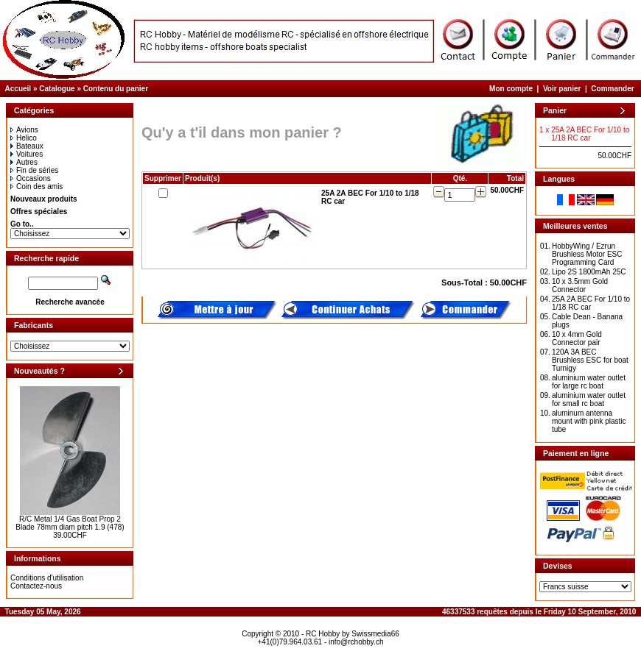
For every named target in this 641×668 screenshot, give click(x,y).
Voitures (26, 154)
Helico (23, 138)
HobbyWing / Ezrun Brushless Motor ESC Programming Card (587, 254)
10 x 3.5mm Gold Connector (580, 285)
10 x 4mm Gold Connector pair (577, 338)
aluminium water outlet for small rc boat (589, 399)
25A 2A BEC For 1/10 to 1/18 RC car (591, 303)
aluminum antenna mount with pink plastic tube (589, 421)
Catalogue (56, 89)
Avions (24, 130)
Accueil (18, 89)
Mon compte (511, 89)
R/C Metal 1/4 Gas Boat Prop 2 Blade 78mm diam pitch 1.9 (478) (69, 523)
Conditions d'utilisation (46, 578)
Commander (612, 89)
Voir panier (562, 89)
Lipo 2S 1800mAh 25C (589, 272)
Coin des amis (36, 186)
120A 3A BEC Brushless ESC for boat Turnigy (590, 360)
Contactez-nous (36, 586)
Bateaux (26, 146)
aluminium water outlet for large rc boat (589, 382)
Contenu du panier (115, 89)
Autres (24, 162)
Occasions (30, 178)
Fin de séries (34, 170)
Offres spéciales (38, 211)
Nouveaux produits (43, 199)
